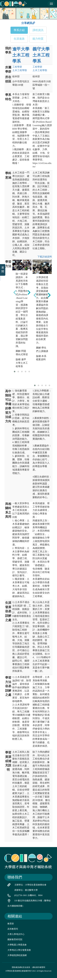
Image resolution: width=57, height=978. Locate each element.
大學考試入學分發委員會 (19, 950)
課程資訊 (38, 30)
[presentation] (14, 292)
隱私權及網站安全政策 (21, 967)
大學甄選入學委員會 (17, 945)
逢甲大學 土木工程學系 (20, 55)
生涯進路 (19, 38)
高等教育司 (12, 929)
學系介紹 (19, 30)
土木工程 (19, 70)
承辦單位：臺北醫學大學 (26, 890)
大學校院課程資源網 (17, 955)
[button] (14, 371)
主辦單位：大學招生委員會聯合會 (30, 885)
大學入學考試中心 (15, 934)
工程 (17, 67)
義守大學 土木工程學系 (41, 55)
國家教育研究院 (14, 939)
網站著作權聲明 (38, 967)
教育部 (10, 924)
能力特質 (38, 38)
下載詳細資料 (44, 256)
